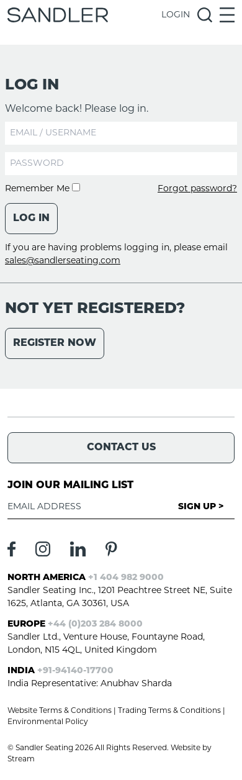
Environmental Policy (47, 722)
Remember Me (42, 189)
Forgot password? (197, 189)
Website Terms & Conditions (59, 711)
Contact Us (121, 448)
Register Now (54, 343)
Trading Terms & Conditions (169, 711)
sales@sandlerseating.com (62, 261)
